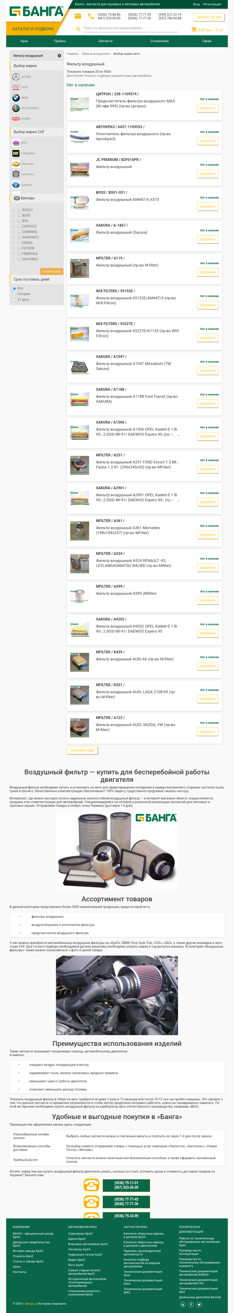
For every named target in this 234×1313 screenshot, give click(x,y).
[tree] (36, 235)
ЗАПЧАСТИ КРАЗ (135, 1227)
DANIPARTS (28, 237)
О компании (160, 41)
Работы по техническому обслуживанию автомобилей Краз (199, 1242)
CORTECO (26, 226)
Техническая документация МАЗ (143, 1290)
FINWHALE (27, 253)
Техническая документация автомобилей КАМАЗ (198, 1272)
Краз (24, 41)
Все (18, 288)
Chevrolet (27, 163)
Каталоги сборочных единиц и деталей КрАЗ (144, 1235)
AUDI (24, 87)
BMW (24, 97)
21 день (21, 300)
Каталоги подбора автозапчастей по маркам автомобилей (142, 1263)
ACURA (26, 76)
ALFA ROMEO (30, 108)
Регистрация (212, 4)
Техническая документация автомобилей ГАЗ (198, 1281)
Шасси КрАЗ (76, 1239)
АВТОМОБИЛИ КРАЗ (82, 1227)
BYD (24, 143)
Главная (72, 53)
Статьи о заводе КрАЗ (28, 1261)
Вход (196, 4)
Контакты (20, 1272)
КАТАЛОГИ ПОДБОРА (33, 28)
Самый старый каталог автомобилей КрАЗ (84, 1272)
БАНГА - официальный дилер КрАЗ (33, 1235)
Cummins (27, 174)
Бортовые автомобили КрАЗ (88, 1244)
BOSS (23, 215)
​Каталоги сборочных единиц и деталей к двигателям (144, 1244)
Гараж (207, 41)
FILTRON (26, 248)
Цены (17, 1266)
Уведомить (207, 108)
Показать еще (52, 271)
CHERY (26, 118)
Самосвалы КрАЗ (80, 1233)
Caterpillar (28, 153)
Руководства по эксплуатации (190, 1252)
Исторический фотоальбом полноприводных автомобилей (87, 1282)
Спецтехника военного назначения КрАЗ (84, 1292)
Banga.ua (31, 1303)
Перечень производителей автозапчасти (142, 1252)
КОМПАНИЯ (21, 1227)
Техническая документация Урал (143, 1273)
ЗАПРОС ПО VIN (209, 17)
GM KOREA (27, 259)
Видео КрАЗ (76, 1259)
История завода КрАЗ (28, 1251)
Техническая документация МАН (143, 1282)
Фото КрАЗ (75, 1265)
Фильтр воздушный (28, 55)
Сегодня (21, 294)
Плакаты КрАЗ (23, 1256)
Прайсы (60, 41)
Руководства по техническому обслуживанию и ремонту (200, 1262)
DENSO (24, 243)
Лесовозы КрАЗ (79, 1249)
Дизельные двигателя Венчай (200, 1297)
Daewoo (26, 184)
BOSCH (25, 210)
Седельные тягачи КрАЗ (85, 1254)
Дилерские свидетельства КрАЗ (31, 1244)
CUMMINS (27, 232)
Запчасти (105, 41)
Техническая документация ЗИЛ (198, 1290)
